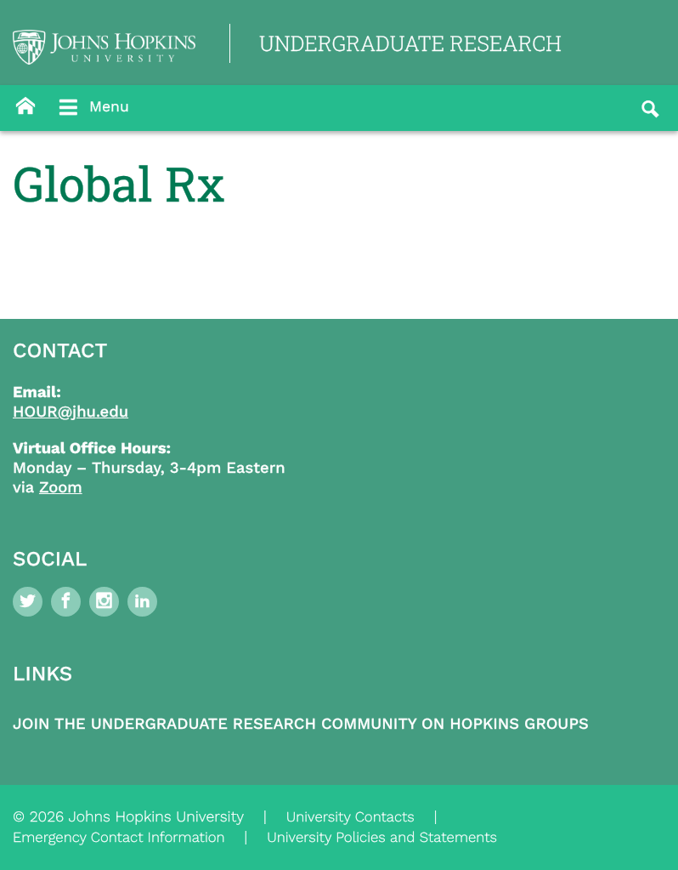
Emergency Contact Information (119, 837)
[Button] (25, 106)
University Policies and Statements (382, 837)
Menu (92, 108)
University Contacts (350, 817)
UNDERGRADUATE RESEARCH (410, 43)
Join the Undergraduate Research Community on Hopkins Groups (301, 724)
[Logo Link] (104, 47)
